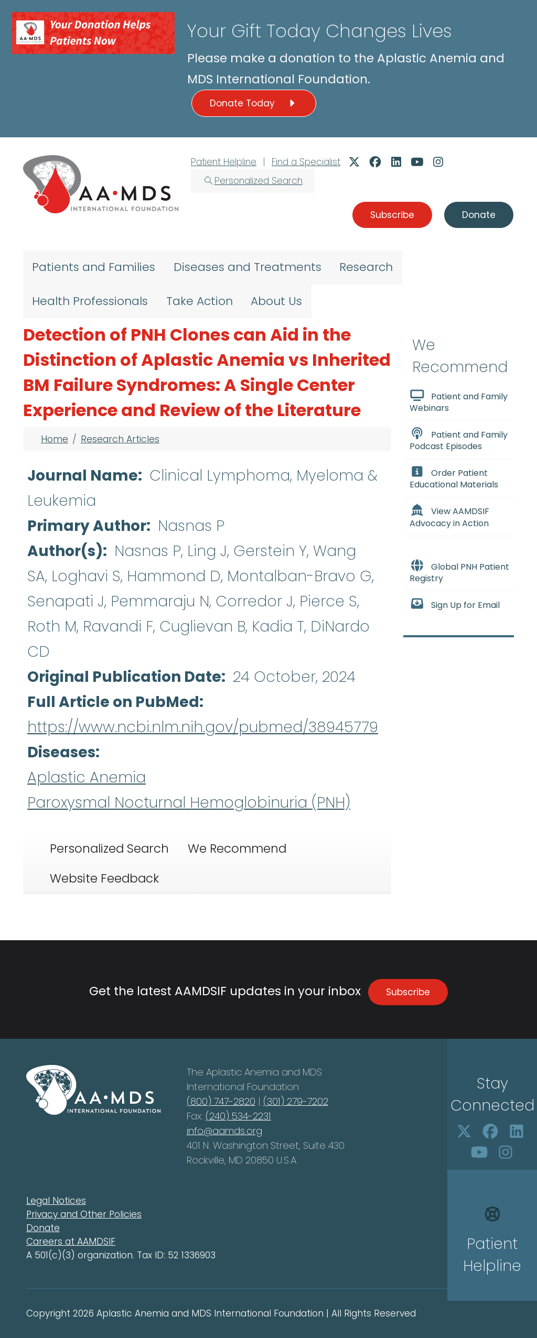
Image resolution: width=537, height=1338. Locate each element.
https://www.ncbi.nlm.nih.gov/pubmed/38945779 (202, 727)
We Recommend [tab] (237, 848)
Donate (43, 1228)
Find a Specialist (306, 162)
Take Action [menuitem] (199, 301)
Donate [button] (479, 215)
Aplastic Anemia (86, 777)
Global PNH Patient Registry (459, 571)
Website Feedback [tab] (104, 878)
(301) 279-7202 (295, 1101)
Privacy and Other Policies (84, 1214)
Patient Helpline (223, 162)
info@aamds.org (224, 1130)
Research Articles (120, 439)
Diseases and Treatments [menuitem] (247, 267)
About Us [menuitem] (276, 301)
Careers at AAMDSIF (70, 1241)
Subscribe (408, 992)
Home (54, 439)
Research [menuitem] (366, 267)
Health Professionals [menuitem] (90, 301)
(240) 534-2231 (238, 1116)
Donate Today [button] (254, 103)
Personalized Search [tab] (109, 848)
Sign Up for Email (455, 604)
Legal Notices (56, 1200)
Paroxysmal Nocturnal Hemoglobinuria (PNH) (188, 802)
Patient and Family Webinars (459, 401)
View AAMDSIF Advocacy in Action (449, 516)
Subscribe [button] (392, 215)
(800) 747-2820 (221, 1101)
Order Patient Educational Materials (454, 478)
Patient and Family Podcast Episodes (459, 439)
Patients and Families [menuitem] (93, 267)
